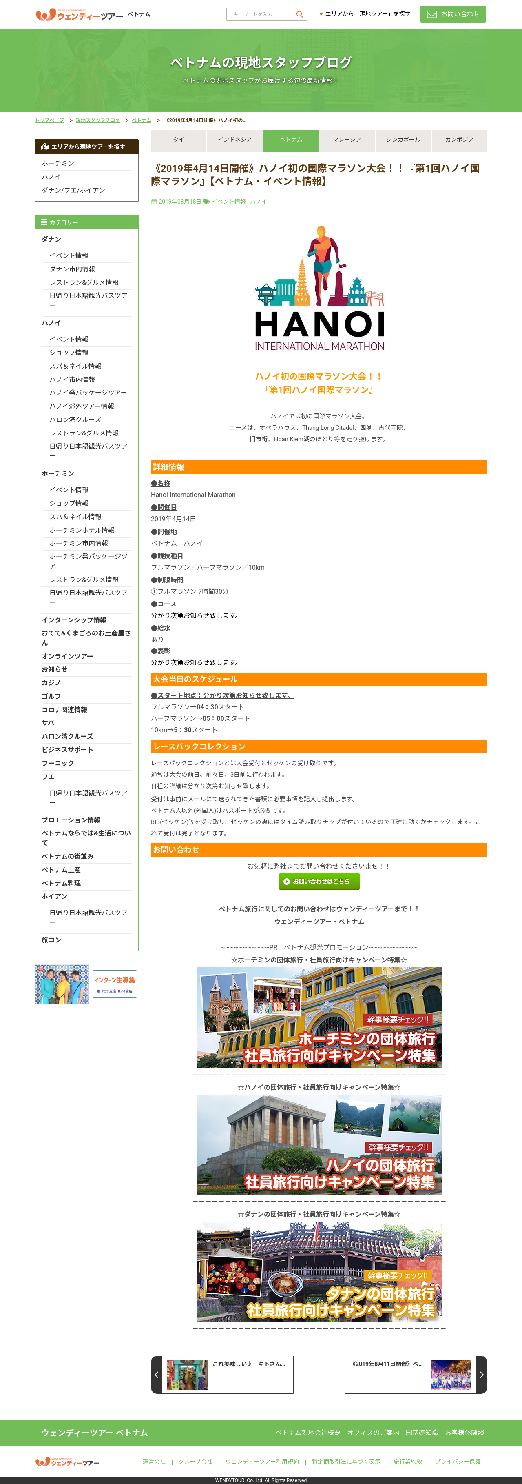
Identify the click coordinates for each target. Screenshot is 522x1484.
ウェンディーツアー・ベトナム (319, 922)
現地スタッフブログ (98, 120)
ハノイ (258, 201)
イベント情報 (229, 201)
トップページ (49, 120)
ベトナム (141, 120)
